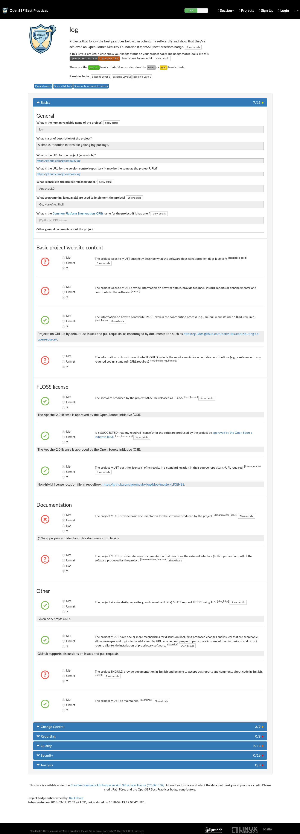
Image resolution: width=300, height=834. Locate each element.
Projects (246, 10)
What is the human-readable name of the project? (70, 122)
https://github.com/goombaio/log (59, 160)
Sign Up (266, 10)
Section (226, 10)
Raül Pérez (76, 798)
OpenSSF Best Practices (29, 10)
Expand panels (43, 86)
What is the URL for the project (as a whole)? (66, 155)
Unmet (67, 263)
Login (283, 10)
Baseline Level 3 (142, 76)
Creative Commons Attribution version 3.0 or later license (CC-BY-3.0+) (117, 785)
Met (66, 257)
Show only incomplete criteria (91, 86)
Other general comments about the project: (65, 229)
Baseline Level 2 (122, 76)
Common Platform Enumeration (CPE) (78, 213)
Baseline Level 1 (101, 76)
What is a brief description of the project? (64, 138)
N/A (66, 525)
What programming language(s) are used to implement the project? (81, 197)
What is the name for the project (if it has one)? (93, 213)
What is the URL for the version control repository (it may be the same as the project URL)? (97, 168)
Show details (193, 47)
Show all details (63, 86)
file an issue (95, 830)
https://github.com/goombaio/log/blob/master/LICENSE (143, 484)
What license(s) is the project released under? (67, 181)
